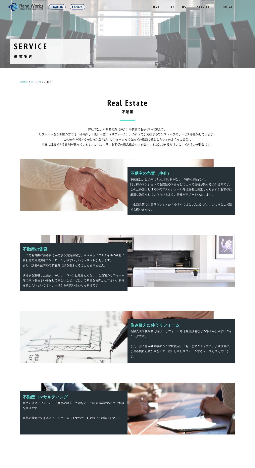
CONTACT (228, 7)
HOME (155, 7)
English (57, 7)
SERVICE (203, 7)
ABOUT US (178, 7)
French (77, 7)
